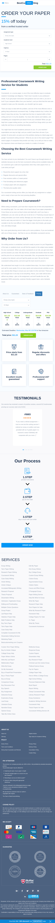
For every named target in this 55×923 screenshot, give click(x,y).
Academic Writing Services (37, 701)
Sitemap (3, 736)
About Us (6, 293)
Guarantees (15, 293)
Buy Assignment (6, 691)
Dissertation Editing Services (10, 636)
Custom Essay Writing (36, 575)
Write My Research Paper (37, 610)
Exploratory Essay (7, 698)
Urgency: (6, 48)
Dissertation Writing (7, 598)
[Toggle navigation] (5, 3)
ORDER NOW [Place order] (42, 67)
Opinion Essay (6, 711)
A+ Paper (32, 620)
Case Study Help (6, 629)
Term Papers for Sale (35, 607)
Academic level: (8, 40)
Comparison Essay (7, 682)
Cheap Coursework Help (37, 691)
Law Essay (4, 701)
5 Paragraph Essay (35, 591)
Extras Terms (4, 744)
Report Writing (33, 688)
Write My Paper (34, 601)
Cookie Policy (32, 753)
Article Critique (6, 585)
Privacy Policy (32, 744)
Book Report (33, 685)
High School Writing (35, 679)
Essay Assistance (34, 698)
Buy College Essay (35, 572)
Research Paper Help (36, 604)
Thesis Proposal (6, 594)
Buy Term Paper (6, 623)
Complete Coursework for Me (10, 633)
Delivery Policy (33, 747)
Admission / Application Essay (11, 601)
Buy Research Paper (35, 660)
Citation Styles (33, 585)
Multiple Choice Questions (9, 607)
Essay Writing (5, 566)
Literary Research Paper (37, 695)
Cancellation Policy (34, 750)
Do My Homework (7, 669)
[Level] (27, 43)
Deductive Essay (6, 695)
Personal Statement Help (37, 682)
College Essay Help (7, 653)
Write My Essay (6, 666)
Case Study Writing (7, 578)
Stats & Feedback (27, 293)
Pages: (6, 56)
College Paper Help (35, 672)
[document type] (27, 36)
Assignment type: (8, 32)
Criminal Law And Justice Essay (39, 663)
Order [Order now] (28, 335)
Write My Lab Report (8, 660)
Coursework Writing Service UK (39, 711)
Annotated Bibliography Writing (11, 588)
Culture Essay (33, 578)
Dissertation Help (34, 656)
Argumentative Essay (36, 582)
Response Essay (34, 650)
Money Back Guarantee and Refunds (11, 750)
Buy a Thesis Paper (7, 675)
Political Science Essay (36, 666)
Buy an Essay (5, 679)
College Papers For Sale (37, 617)
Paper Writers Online (8, 656)
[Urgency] (27, 51)
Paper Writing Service (36, 594)
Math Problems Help (8, 620)
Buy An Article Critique (8, 650)
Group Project (5, 610)
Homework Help (34, 613)
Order (29, 3)
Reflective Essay (34, 647)
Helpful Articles (33, 733)
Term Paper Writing (7, 569)
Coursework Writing (7, 575)
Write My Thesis (34, 623)
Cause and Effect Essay (36, 588)
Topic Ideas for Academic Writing (37, 736)
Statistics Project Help (8, 617)
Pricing (38, 293)
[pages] (27, 60)
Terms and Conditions (7, 747)
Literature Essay (6, 704)
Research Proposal (7, 591)
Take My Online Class (8, 714)
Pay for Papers (33, 669)
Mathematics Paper (7, 663)
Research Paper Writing (9, 572)
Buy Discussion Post (8, 685)
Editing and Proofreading (9, 604)
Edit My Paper (33, 566)
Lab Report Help (6, 613)
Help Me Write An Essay (36, 598)
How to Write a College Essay (38, 675)
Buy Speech (5, 688)
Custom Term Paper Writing (10, 647)
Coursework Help (34, 704)
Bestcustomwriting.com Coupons (12, 642)
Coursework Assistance (36, 626)
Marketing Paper (6, 639)
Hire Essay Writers (35, 569)
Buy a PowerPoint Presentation (11, 672)
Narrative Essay (6, 707)
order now (27, 545)
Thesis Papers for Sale (36, 707)
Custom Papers (34, 653)
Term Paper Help (6, 626)
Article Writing (5, 582)
